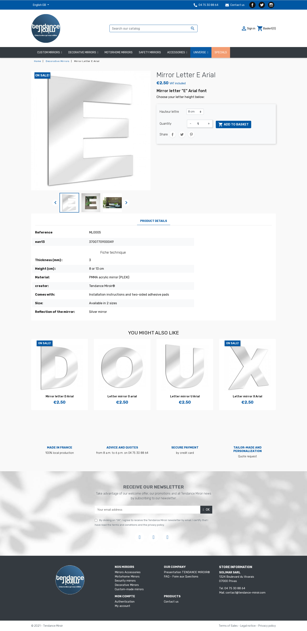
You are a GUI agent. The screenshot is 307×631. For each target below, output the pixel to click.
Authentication (125, 601)
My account (122, 606)
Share (172, 134)
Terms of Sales (228, 625)
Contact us (235, 5)
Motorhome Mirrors (127, 576)
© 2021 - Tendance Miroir (47, 625)
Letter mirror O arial (122, 396)
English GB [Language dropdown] (40, 5)
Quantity (166, 123)
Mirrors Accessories (128, 572)
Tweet (182, 134)
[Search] (153, 28)
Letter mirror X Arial (247, 396)
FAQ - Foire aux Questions (181, 576)
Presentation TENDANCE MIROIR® (187, 572)
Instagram (271, 5)
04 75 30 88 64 (206, 5)
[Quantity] (199, 123)
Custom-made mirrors (129, 589)
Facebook (252, 5)
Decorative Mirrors (127, 585)
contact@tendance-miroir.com (245, 592)
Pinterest (191, 134)
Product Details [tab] (153, 221)
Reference (43, 232)
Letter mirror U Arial (185, 396)
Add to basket (233, 124)
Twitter (262, 5)
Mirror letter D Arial (60, 396)
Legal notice (248, 625)
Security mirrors (125, 580)
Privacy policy (267, 625)
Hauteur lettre (169, 111)
